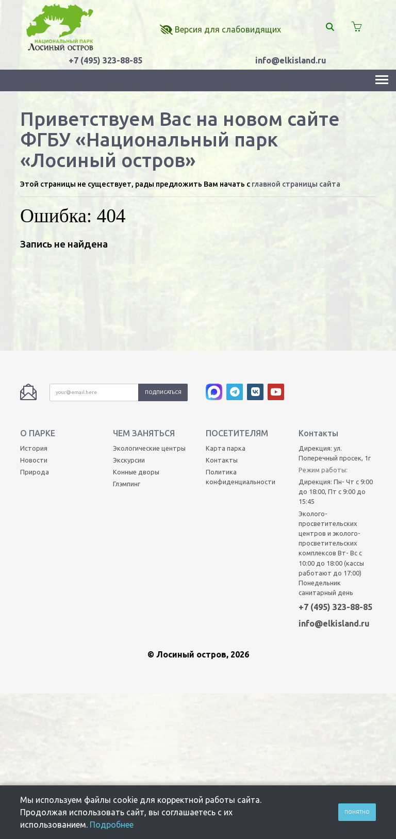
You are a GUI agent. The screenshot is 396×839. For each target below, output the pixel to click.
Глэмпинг (126, 403)
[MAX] (216, 313)
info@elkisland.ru (290, 60)
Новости (33, 379)
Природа (34, 391)
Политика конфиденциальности (240, 396)
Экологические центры (149, 367)
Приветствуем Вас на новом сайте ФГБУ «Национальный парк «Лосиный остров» (180, 139)
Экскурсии (129, 379)
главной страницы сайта (296, 184)
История (33, 367)
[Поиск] (330, 27)
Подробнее (112, 824)
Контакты (222, 379)
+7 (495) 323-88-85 (105, 60)
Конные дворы (136, 391)
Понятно (357, 812)
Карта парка (225, 367)
